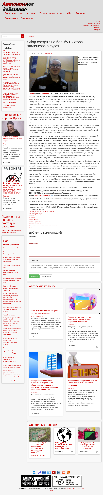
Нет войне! (31, 13)
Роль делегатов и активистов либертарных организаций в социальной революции (79, 319)
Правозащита (33, 214)
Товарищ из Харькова (38, 455)
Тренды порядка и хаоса (52, 13)
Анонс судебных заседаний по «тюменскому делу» (9, 359)
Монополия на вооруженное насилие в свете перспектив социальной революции (82, 383)
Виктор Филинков (34, 220)
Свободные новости (43, 424)
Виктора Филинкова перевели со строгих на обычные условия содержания (11, 105)
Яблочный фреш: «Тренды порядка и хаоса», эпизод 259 (12, 280)
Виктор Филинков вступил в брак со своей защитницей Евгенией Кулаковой (11, 69)
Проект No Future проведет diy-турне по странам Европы (12, 309)
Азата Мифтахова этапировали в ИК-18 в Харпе (12, 139)
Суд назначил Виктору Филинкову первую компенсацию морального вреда (11, 77)
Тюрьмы (41, 214)
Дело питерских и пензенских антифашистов (43, 226)
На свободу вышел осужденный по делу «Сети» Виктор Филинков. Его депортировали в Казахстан (11, 60)
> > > (13, 380)
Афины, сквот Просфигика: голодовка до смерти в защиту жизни (12, 259)
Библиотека (11, 18)
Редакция (48, 53)
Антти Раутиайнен (37, 316)
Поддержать (27, 18)
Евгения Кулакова (35, 222)
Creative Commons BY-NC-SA (74, 488)
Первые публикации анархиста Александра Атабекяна (10, 288)
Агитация (80, 13)
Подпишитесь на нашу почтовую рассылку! (11, 221)
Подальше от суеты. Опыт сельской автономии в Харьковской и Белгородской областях (39, 448)
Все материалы (11, 242)
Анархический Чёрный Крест (44, 212)
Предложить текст (14, 13)
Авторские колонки (42, 286)
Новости (31, 36)
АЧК (70, 13)
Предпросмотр (46, 276)
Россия (31, 216)
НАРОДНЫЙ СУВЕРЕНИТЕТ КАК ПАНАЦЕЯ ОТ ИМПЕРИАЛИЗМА (63, 445)
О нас (51, 490)
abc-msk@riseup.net (42, 195)
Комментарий (34, 243)
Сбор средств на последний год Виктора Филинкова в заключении (11, 52)
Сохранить (34, 276)
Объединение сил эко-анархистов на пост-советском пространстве (87, 445)
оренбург (32, 218)
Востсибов (71, 325)
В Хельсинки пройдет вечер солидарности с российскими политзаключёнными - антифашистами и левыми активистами (12, 188)
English (31, 228)
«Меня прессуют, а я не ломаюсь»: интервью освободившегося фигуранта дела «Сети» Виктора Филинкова (11, 96)
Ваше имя (32, 236)
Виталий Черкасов (35, 224)
